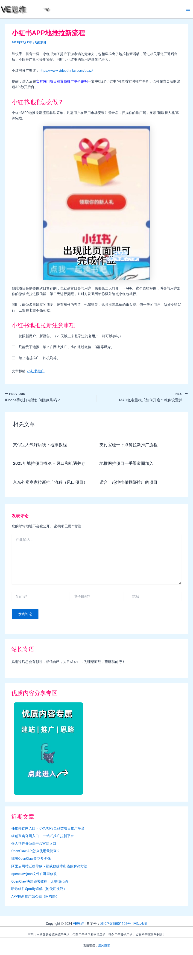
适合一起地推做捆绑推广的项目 (128, 482)
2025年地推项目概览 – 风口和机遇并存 (49, 463)
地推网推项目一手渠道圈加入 (126, 463)
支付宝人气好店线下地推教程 (40, 444)
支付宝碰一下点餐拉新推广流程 (128, 444)
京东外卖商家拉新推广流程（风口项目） (50, 482)
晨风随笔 (104, 945)
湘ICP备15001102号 (115, 924)
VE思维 (78, 924)
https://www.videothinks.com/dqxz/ (66, 71)
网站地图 (140, 924)
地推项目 (40, 42)
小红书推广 (35, 371)
